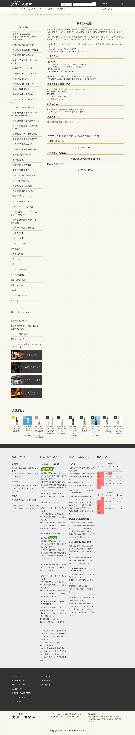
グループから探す (45, 9)
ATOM (19, 701)
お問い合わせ (106, 9)
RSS (13, 701)
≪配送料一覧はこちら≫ (49, 502)
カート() (118, 4)
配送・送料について (19, 685)
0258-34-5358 (85, 147)
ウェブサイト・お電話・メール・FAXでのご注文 (26, 345)
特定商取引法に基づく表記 (21, 693)
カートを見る (45, 680)
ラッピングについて (19, 334)
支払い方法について (19, 680)
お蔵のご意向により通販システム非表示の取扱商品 (25, 327)
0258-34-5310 (85, 170)
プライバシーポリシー (20, 697)
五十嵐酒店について (19, 321)
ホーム (13, 9)
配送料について (17, 339)
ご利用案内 (59, 9)
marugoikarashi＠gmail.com (85, 159)
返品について (17, 689)
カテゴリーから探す (26, 9)
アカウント (105, 4)
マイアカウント (46, 676)
